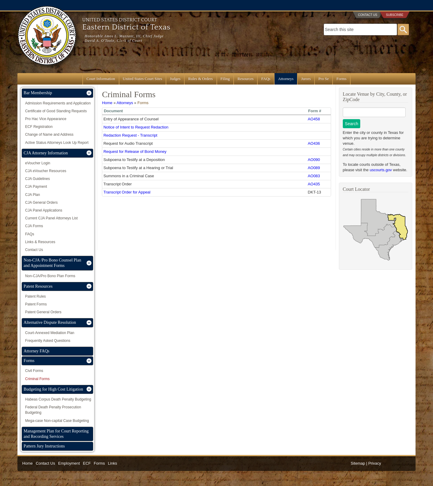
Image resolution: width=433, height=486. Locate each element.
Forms (341, 78)
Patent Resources (38, 286)
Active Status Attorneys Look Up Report (57, 143)
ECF (87, 463)
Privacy (374, 463)
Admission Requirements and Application (58, 103)
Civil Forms (34, 371)
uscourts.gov (381, 170)
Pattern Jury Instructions (44, 446)
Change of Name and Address (49, 134)
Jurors (306, 78)
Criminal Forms (37, 379)
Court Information (101, 78)
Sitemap (358, 463)
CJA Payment (36, 186)
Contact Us (367, 15)
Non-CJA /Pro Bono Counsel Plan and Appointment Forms (52, 263)
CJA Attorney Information (46, 153)
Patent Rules (35, 296)
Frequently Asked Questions (47, 341)
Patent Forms (36, 304)
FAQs (265, 78)
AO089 (314, 168)
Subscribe (395, 15)
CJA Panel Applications (43, 210)
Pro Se (323, 78)
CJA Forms (34, 226)
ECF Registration (39, 127)
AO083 (314, 176)
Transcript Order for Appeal (126, 192)
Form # (314, 111)
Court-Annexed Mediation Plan (49, 333)
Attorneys (285, 78)
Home (107, 103)
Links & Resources (40, 242)
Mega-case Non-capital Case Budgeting (57, 421)
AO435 (314, 184)
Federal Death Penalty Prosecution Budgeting (53, 410)
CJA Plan (32, 195)
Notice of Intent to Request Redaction (135, 127)
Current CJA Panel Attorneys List (51, 218)
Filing (225, 78)
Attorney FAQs (37, 351)
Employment (69, 463)
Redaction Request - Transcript (130, 135)
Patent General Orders (43, 312)
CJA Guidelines (37, 179)
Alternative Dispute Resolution (50, 322)
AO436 (314, 143)
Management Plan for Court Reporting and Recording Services (56, 434)
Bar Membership (38, 93)
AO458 (314, 119)
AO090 (314, 159)
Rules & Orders (200, 78)
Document (113, 111)
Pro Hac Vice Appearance (45, 119)
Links (112, 463)
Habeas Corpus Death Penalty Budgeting (58, 399)
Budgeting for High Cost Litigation (53, 389)
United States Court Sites (142, 78)
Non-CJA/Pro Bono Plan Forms (50, 276)
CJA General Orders (41, 202)
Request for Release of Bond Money (135, 151)
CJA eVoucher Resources (45, 171)
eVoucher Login (37, 163)
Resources (245, 78)
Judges (175, 78)
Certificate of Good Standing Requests (56, 111)
